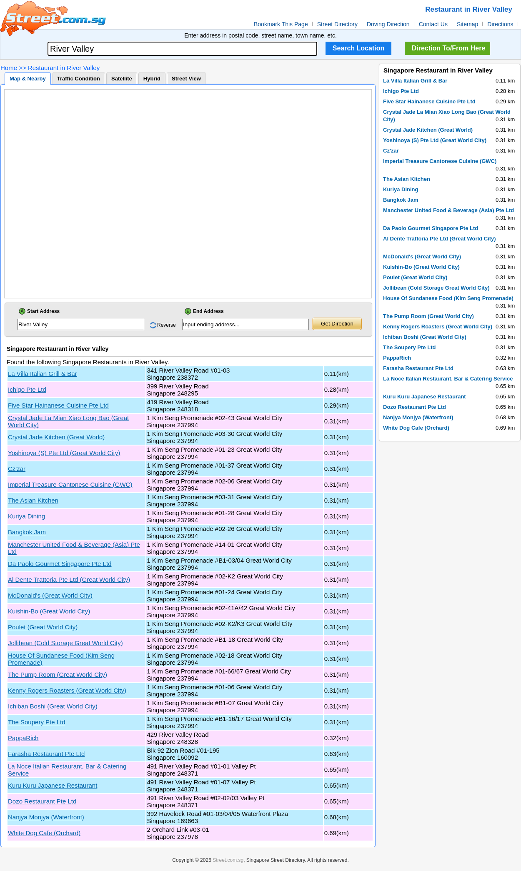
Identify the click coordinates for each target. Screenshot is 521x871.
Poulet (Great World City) (43, 627)
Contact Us (433, 24)
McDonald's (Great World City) (50, 595)
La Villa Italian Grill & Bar (42, 373)
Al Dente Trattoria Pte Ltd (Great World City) (69, 579)
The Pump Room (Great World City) (57, 674)
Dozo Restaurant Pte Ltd (42, 801)
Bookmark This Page (281, 24)
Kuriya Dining (26, 516)
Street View (186, 78)
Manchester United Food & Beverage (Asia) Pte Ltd (448, 210)
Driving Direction (388, 24)
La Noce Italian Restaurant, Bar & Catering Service (448, 378)
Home (8, 67)
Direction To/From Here (449, 48)
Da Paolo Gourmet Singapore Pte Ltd (59, 563)
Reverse (166, 325)
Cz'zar (16, 468)
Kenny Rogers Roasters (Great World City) (67, 690)
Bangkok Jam (27, 532)
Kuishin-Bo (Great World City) (49, 611)
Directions (500, 24)
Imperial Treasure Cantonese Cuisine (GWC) (70, 484)
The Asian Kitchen (33, 500)
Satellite (121, 78)
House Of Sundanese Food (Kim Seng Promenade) (448, 298)
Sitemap (467, 24)
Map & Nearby (28, 78)
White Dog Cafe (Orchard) (44, 832)
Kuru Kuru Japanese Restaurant (52, 785)
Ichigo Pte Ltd (27, 389)
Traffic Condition (78, 78)
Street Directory (337, 24)
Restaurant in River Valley (64, 67)
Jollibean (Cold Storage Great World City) (65, 642)
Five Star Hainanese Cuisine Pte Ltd (58, 405)
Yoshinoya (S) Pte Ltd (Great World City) (64, 452)
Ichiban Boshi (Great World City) (53, 706)
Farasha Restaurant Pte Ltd (46, 753)
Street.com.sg (228, 860)
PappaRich (23, 737)
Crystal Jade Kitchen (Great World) (56, 437)
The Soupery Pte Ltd (36, 722)
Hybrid (151, 78)
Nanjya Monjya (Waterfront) (46, 817)
